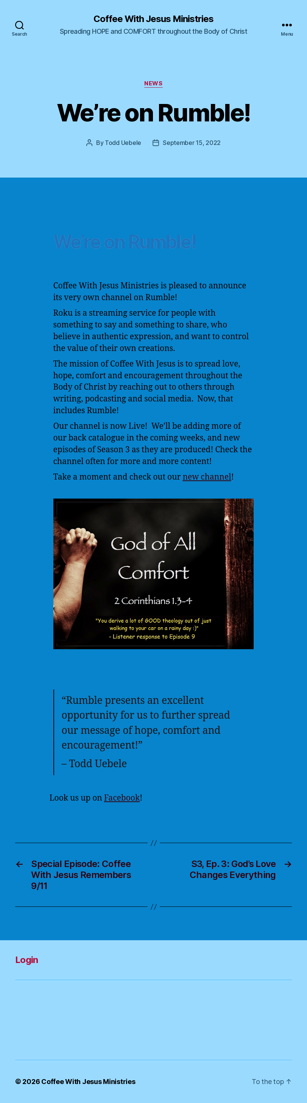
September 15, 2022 (192, 142)
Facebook (122, 798)
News (153, 83)
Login (26, 959)
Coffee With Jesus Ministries (153, 19)
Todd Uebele (123, 142)
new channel (206, 477)
